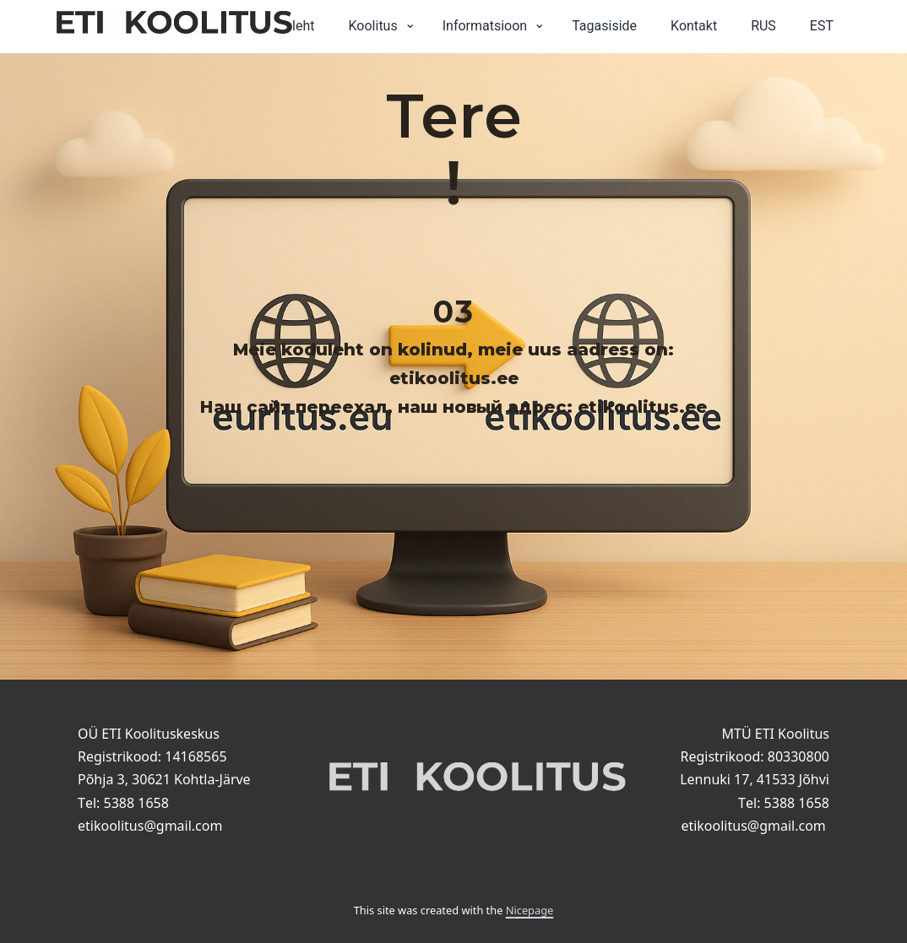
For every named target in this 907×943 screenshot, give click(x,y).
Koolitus (373, 26)
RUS (763, 26)
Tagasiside (604, 26)
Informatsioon (485, 26)
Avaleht (292, 26)
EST (822, 26)
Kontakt (694, 26)
